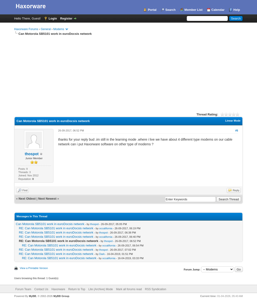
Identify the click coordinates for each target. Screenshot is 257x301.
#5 (236, 130)
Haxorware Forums (26, 29)
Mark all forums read (129, 289)
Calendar (218, 10)
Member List (193, 10)
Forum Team (23, 289)
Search (170, 10)
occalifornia (105, 228)
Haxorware (58, 289)
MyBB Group (61, 296)
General (46, 29)
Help (236, 10)
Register (66, 18)
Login (53, 18)
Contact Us (41, 289)
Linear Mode (232, 120)
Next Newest (47, 198)
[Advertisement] (128, 71)
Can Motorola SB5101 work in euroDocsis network (50, 224)
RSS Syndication (155, 289)
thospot (32, 154)
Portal (152, 10)
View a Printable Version (34, 268)
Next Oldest (27, 198)
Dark (102, 254)
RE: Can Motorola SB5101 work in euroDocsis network (56, 228)
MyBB (32, 296)
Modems (58, 29)
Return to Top (76, 289)
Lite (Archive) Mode (100, 289)
